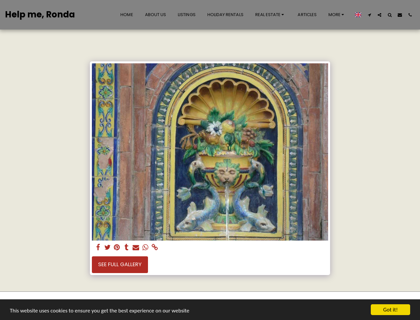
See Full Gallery (120, 264)
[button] (270, 14)
